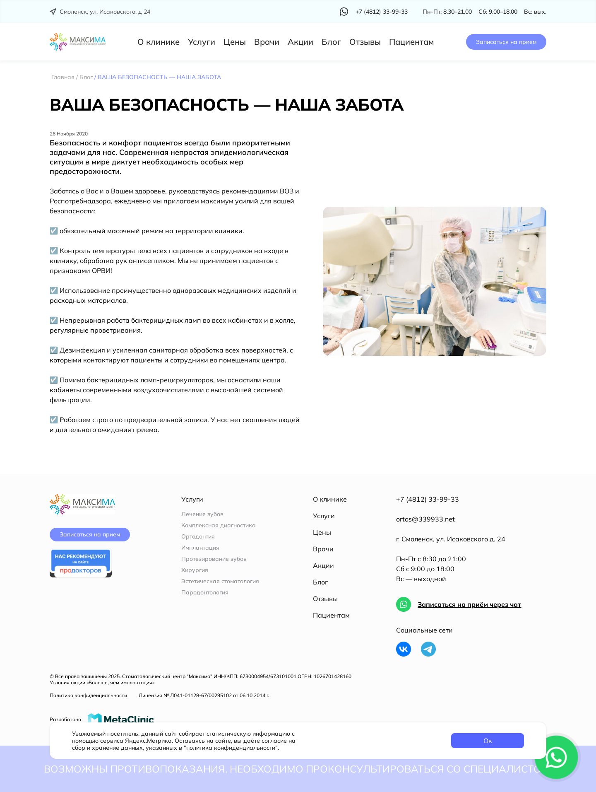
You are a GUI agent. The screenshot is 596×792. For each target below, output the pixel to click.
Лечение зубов (202, 514)
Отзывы (365, 41)
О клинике (158, 41)
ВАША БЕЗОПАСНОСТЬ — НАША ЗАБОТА (227, 104)
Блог (331, 41)
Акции (300, 41)
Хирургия (194, 570)
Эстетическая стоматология (220, 581)
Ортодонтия (198, 536)
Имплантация (200, 547)
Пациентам (411, 41)
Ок (487, 740)
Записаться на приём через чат (469, 604)
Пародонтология (204, 592)
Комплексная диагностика (218, 525)
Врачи (266, 41)
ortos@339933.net (425, 519)
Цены (234, 41)
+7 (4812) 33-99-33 (427, 499)
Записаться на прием (506, 42)
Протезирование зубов (214, 559)
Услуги (201, 41)
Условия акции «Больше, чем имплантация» (102, 682)
